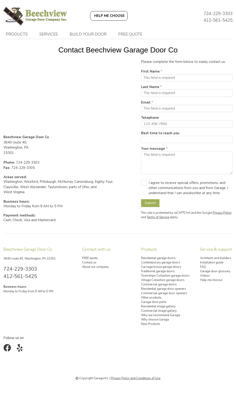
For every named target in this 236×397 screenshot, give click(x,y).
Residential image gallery (158, 306)
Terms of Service (158, 217)
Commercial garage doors (159, 284)
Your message (153, 148)
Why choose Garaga (155, 320)
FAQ (203, 267)
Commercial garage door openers (164, 293)
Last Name (150, 87)
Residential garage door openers (163, 289)
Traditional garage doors (158, 271)
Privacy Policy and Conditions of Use (135, 378)
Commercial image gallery (159, 311)
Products (17, 34)
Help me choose (211, 280)
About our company (95, 267)
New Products (150, 324)
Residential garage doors (158, 258)
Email (146, 102)
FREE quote (130, 34)
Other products (151, 298)
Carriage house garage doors (161, 267)
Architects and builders (215, 258)
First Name (150, 71)
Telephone (150, 117)
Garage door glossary (215, 271)
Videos (205, 276)
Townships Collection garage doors (165, 276)
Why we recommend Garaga (160, 315)
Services (48, 34)
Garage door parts (153, 302)
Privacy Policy (222, 213)
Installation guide (211, 262)
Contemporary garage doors (160, 262)
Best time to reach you (160, 133)
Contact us (89, 262)
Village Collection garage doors (163, 280)
